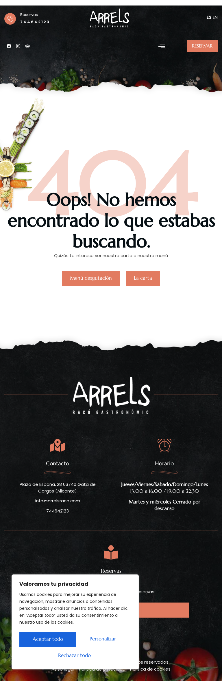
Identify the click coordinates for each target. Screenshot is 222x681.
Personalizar (44, 640)
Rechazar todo (100, 640)
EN (215, 17)
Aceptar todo (75, 655)
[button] (161, 46)
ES (209, 17)
